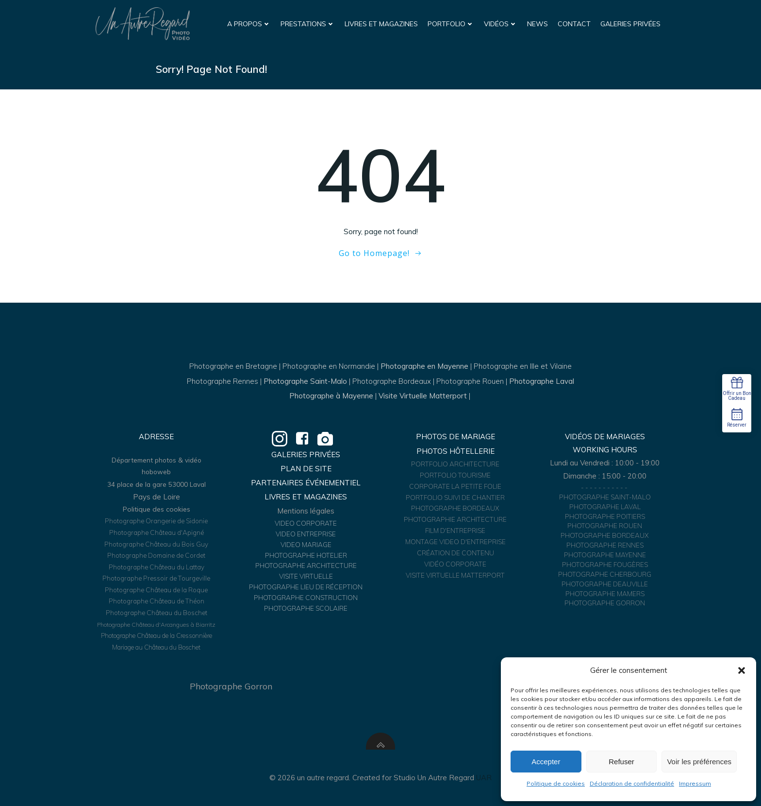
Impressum (695, 783)
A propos (249, 23)
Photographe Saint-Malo (305, 381)
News (537, 23)
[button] (741, 670)
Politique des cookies (156, 509)
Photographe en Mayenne (424, 366)
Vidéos (500, 23)
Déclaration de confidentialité (632, 783)
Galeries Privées (630, 23)
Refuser (621, 761)
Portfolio (451, 23)
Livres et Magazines (381, 23)
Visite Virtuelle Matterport (423, 395)
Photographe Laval (541, 381)
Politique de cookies (556, 783)
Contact (574, 23)
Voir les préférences (699, 761)
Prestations (308, 23)
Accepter (545, 761)
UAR (484, 777)
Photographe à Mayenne (331, 395)
